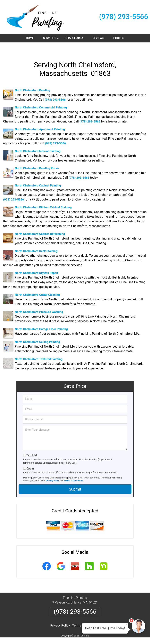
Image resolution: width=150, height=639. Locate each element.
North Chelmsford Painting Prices (37, 159)
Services (51, 39)
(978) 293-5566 (123, 17)
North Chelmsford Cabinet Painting (38, 176)
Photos (118, 38)
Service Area (74, 38)
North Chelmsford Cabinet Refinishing (40, 224)
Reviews (98, 38)
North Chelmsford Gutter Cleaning (37, 285)
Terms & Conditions (73, 471)
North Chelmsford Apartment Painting (40, 120)
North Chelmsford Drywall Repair (36, 263)
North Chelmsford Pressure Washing (39, 302)
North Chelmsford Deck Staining (36, 241)
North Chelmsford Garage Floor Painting (41, 319)
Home (30, 38)
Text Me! (31, 445)
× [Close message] (126, 625)
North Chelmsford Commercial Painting (41, 98)
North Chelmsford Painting (32, 81)
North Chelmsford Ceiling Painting (37, 332)
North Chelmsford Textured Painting (38, 349)
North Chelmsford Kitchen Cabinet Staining (43, 198)
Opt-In (30, 459)
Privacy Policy (52, 471)
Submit (75, 479)
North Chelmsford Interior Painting (38, 141)
